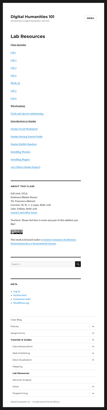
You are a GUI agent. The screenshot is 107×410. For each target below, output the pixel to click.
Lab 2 (13, 60)
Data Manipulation (23, 346)
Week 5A (15, 83)
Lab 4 (13, 75)
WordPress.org (21, 303)
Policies (15, 326)
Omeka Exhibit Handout (24, 144)
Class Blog (16, 319)
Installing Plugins (20, 159)
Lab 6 (14, 98)
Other (16, 386)
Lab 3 (13, 67)
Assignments (18, 333)
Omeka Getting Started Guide (27, 136)
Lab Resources (21, 373)
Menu (90, 18)
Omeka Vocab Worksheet (24, 129)
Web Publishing (21, 353)
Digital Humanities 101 (32, 16)
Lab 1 (13, 52)
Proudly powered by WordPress (46, 402)
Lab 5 (13, 90)
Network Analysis (22, 380)
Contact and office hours (24, 212)
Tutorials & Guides (21, 340)
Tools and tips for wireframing (27, 113)
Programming (20, 393)
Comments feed (21, 299)
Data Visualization (22, 360)
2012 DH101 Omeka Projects (25, 167)
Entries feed (19, 295)
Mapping (17, 366)
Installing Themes (20, 151)
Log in (16, 291)
